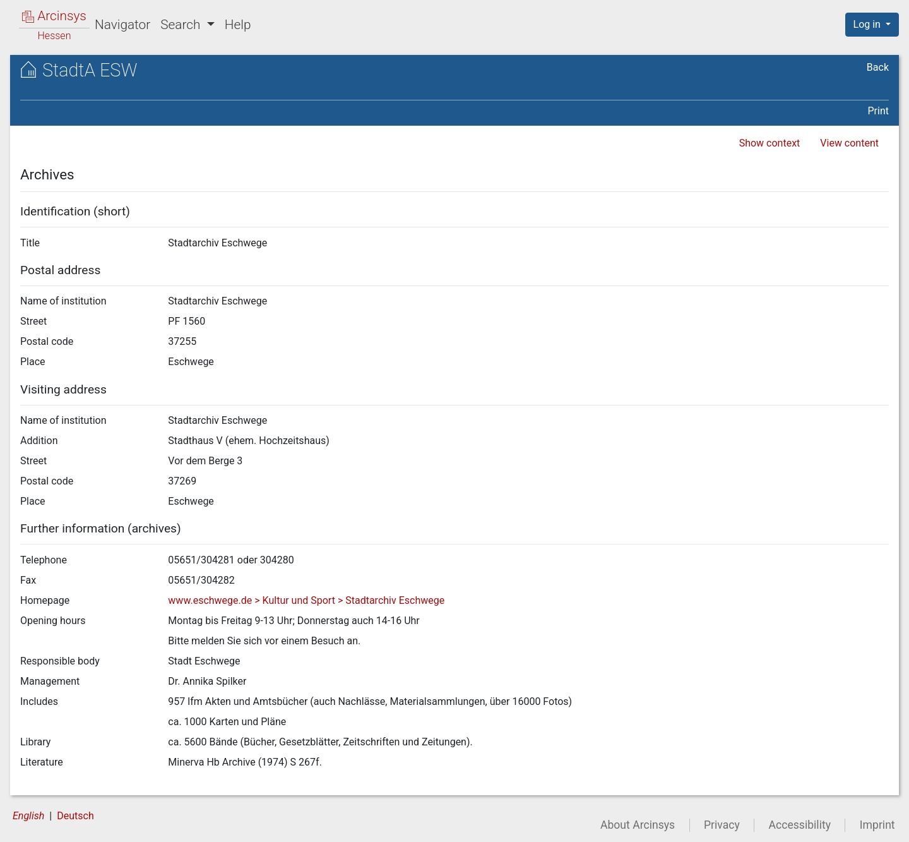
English (28, 816)
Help (238, 24)
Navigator (122, 24)
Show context (769, 143)
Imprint (877, 825)
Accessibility (800, 825)
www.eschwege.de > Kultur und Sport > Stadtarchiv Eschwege (306, 600)
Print (878, 111)
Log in (868, 24)
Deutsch (75, 816)
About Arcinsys (637, 825)
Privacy (722, 825)
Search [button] (181, 24)
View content (849, 143)
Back (878, 67)
